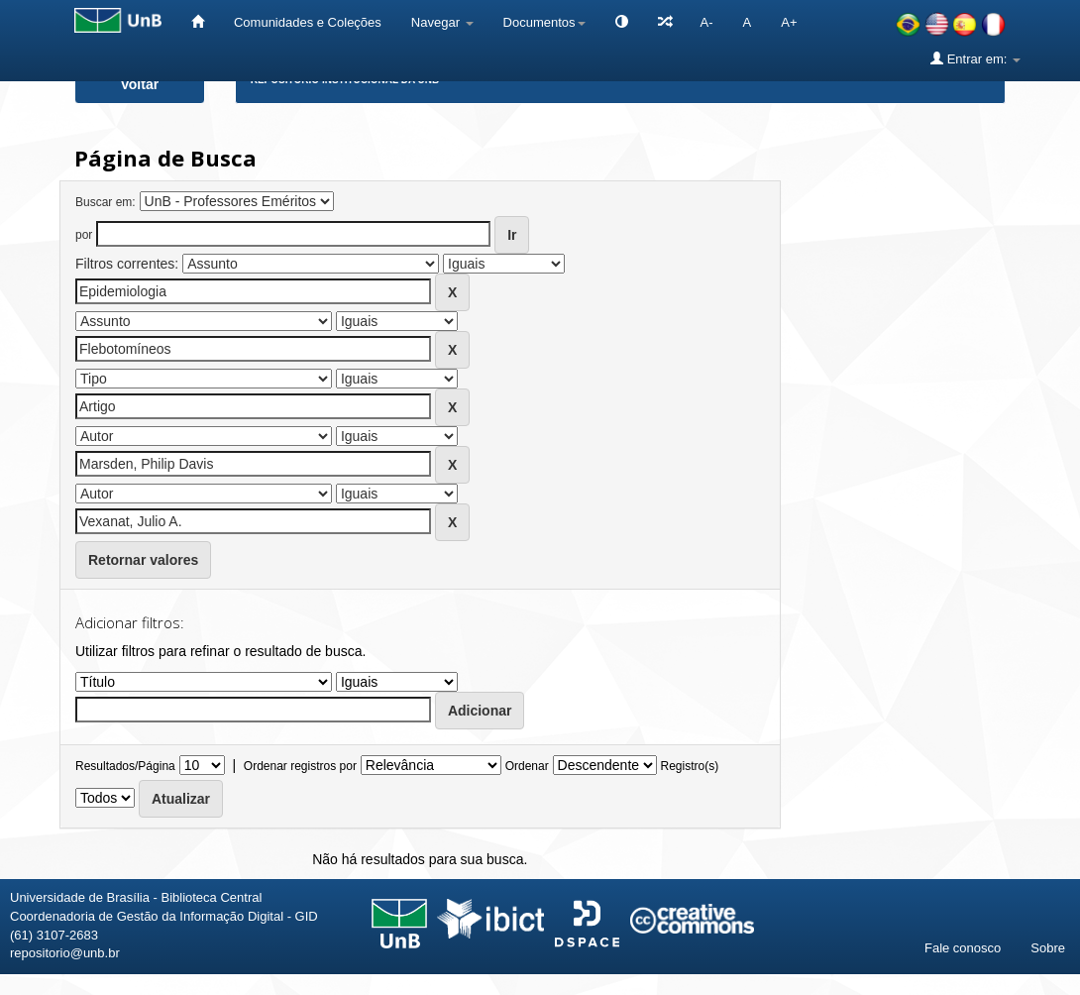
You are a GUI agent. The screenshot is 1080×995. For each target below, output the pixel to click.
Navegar (442, 22)
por (83, 235)
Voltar (140, 84)
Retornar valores (143, 560)
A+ (789, 22)
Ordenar (527, 766)
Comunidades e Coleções (307, 22)
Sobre (1047, 947)
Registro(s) (689, 766)
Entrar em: (975, 58)
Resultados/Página (125, 766)
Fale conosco (962, 947)
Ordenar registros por (300, 766)
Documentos (544, 22)
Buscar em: (105, 202)
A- (707, 22)
